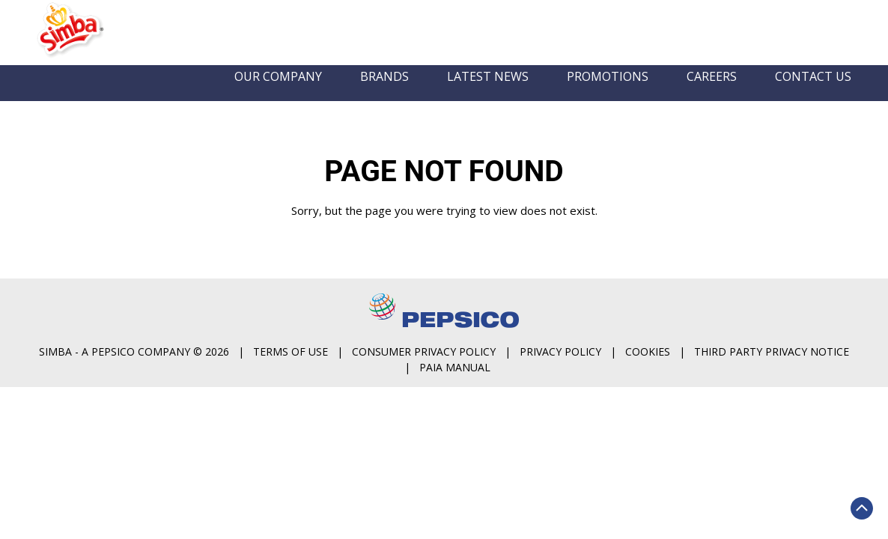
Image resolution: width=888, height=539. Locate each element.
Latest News (488, 93)
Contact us (813, 93)
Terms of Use (554, 323)
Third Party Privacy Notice (582, 339)
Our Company (278, 93)
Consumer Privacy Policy (688, 323)
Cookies (458, 339)
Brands (384, 93)
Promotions (607, 93)
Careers (712, 93)
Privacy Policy (825, 323)
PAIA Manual (719, 339)
